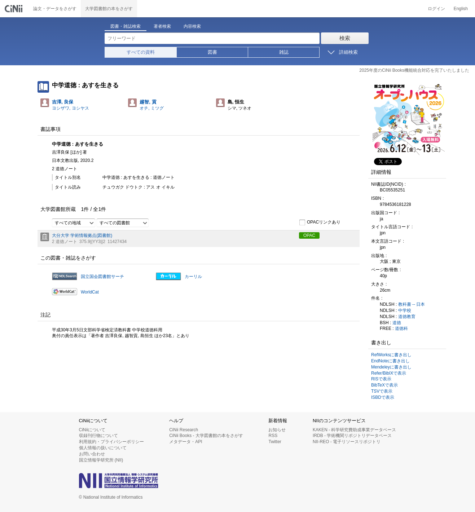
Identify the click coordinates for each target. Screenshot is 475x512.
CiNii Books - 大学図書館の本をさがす (206, 435)
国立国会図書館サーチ (102, 276)
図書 (212, 52)
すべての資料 (141, 52)
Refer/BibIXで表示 (388, 373)
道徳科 (401, 328)
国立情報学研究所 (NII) (101, 460)
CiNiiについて (92, 429)
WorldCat (90, 292)
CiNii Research (183, 429)
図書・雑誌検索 (125, 26)
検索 (344, 38)
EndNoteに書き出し (390, 360)
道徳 (396, 322)
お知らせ (277, 429)
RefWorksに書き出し (391, 354)
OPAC (309, 235)
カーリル (193, 276)
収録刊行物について (98, 435)
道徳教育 (406, 316)
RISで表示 (381, 378)
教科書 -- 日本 (411, 304)
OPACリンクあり (319, 222)
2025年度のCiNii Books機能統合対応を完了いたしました (414, 70)
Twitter (274, 441)
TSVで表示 (381, 391)
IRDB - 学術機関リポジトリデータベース (352, 435)
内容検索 (192, 26)
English (461, 8)
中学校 (404, 310)
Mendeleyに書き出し (391, 367)
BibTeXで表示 (384, 385)
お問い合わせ (92, 453)
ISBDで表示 (382, 397)
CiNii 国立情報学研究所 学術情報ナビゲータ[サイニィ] (14, 8)
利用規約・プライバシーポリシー (111, 441)
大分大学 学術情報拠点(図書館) (82, 235)
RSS (272, 435)
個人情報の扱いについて (103, 447)
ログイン (436, 8)
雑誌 (284, 52)
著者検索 (162, 26)
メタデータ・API (185, 441)
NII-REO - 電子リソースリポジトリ (347, 441)
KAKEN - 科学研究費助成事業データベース (354, 429)
